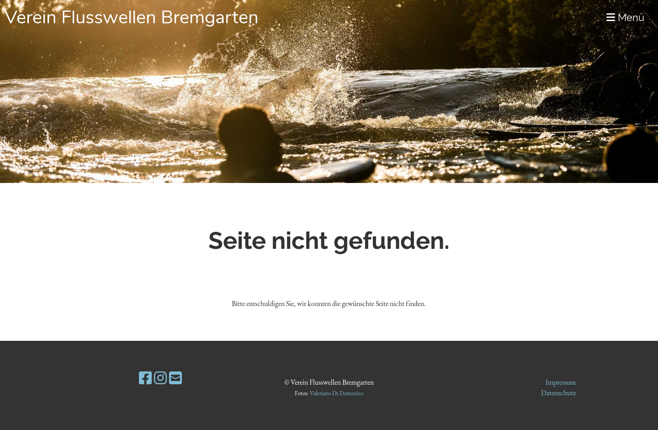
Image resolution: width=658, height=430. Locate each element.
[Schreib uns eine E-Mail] (175, 378)
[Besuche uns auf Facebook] (145, 378)
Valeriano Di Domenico (336, 393)
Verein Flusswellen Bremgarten (132, 17)
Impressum (561, 382)
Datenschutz (558, 393)
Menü (625, 17)
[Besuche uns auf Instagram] (160, 378)
